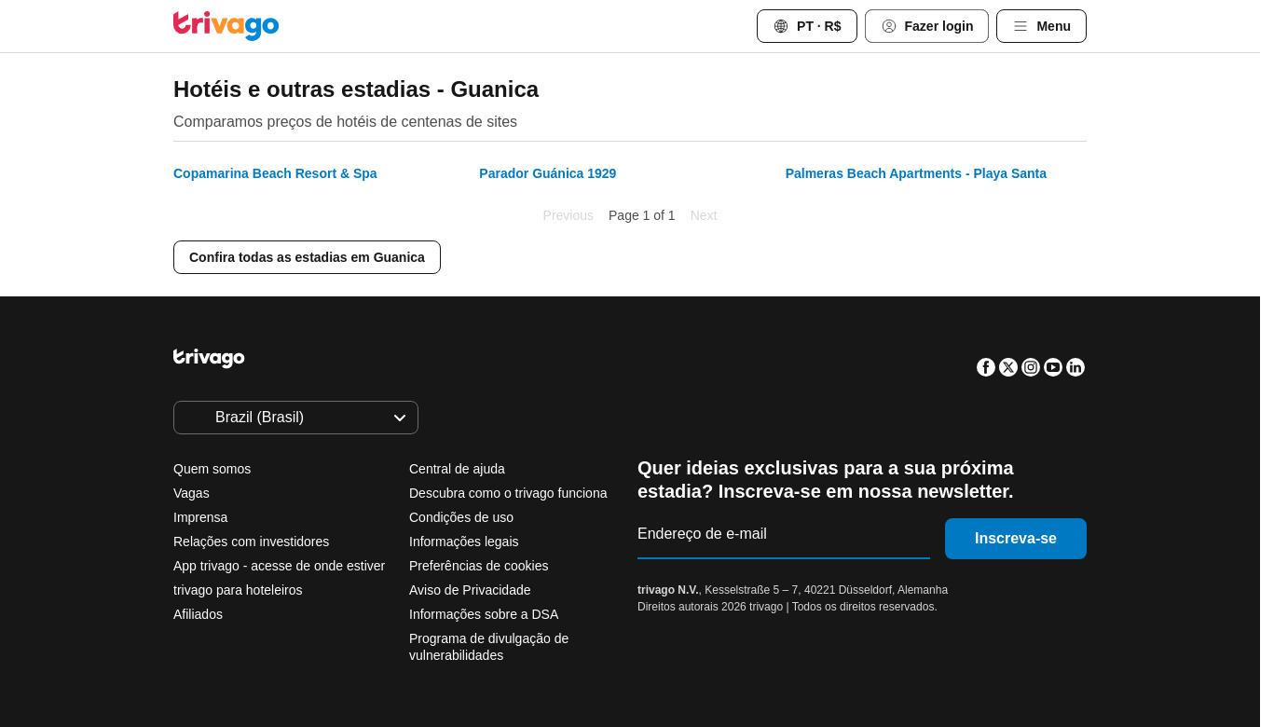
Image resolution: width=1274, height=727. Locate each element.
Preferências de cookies (480, 565)
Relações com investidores (251, 541)
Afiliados (198, 614)
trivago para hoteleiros (238, 590)
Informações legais (464, 541)
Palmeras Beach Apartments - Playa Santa (916, 173)
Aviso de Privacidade (469, 590)
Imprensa (200, 517)
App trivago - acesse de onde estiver (279, 565)
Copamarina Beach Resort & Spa (275, 173)
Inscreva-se (1016, 538)
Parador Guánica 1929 (547, 173)
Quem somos (212, 468)
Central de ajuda (457, 468)
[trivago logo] (226, 26)
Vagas (191, 493)
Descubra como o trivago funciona (508, 493)
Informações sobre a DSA (483, 614)
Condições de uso (461, 517)
